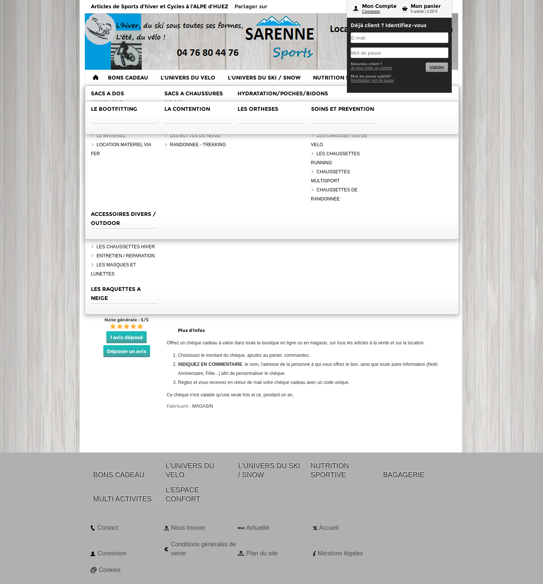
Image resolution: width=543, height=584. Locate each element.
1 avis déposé (126, 337)
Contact (107, 527)
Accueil (329, 527)
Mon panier (426, 6)
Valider (436, 67)
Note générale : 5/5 (126, 320)
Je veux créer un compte (371, 68)
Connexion (371, 11)
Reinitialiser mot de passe (372, 80)
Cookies (110, 570)
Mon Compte (379, 6)
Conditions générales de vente (203, 548)
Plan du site (262, 553)
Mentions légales (340, 553)
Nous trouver (188, 527)
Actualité (257, 527)
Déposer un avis (126, 351)
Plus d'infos (191, 330)
